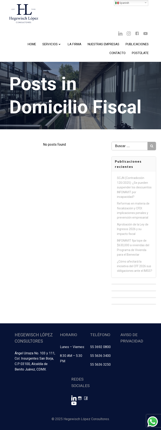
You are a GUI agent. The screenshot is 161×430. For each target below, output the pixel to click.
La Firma (74, 44)
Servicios (51, 44)
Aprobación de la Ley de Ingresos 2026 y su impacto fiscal (132, 229)
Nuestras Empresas (103, 44)
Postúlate (140, 53)
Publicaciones (137, 44)
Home (32, 44)
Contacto (117, 53)
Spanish (122, 3)
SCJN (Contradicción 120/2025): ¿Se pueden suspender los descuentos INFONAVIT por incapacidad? (134, 187)
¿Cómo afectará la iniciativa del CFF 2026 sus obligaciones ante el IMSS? (134, 266)
